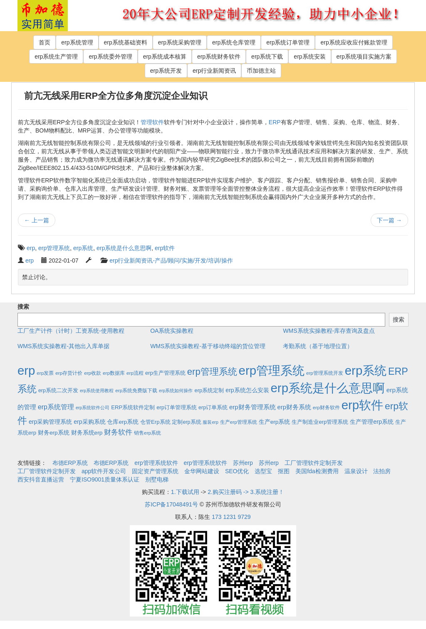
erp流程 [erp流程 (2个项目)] (135, 373)
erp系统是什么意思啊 (124, 248)
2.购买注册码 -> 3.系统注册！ (246, 492)
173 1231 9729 (231, 517)
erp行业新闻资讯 (214, 70)
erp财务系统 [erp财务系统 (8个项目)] (294, 407)
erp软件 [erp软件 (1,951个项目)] (362, 405)
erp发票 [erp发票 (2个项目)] (45, 373)
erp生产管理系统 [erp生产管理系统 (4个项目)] (165, 373)
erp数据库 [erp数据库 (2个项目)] (114, 373)
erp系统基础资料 (125, 42)
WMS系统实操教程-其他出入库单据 (63, 346)
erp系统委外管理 (110, 56)
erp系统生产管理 (56, 56)
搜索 (23, 306)
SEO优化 (237, 471)
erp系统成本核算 (164, 56)
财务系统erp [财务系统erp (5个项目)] (87, 433)
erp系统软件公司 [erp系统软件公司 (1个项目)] (92, 407)
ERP (275, 122)
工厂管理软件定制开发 (314, 462)
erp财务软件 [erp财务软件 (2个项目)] (326, 407)
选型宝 (263, 471)
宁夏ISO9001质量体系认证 (104, 479)
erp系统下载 (267, 56)
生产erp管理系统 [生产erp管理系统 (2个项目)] (238, 422)
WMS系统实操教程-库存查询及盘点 (329, 330)
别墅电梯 (156, 479)
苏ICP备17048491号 (171, 504)
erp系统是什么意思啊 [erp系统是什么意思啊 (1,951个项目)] (328, 388)
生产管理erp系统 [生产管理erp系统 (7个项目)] (372, 421)
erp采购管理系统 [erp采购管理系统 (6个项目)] (50, 421)
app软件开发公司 (104, 471)
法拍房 (382, 471)
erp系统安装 (309, 56)
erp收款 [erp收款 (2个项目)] (92, 373)
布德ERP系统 (70, 462)
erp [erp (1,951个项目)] (26, 370)
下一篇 (389, 220)
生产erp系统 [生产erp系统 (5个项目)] (274, 422)
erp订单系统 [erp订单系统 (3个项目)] (213, 407)
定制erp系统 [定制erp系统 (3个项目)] (186, 422)
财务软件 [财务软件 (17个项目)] (118, 432)
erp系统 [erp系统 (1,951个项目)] (365, 370)
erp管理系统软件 (156, 462)
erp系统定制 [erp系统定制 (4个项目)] (209, 390)
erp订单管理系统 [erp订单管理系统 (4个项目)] (176, 407)
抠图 (284, 471)
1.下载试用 (185, 492)
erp (31, 248)
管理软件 (152, 122)
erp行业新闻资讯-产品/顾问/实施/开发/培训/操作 (171, 260)
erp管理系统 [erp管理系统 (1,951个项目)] (272, 370)
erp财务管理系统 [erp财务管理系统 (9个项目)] (252, 406)
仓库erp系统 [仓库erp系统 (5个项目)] (123, 422)
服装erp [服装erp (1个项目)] (210, 422)
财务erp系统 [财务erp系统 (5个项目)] (53, 433)
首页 (44, 42)
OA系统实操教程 (171, 330)
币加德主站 (261, 70)
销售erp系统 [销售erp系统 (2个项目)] (147, 432)
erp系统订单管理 (288, 42)
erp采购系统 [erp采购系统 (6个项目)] (89, 421)
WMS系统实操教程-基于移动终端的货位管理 (207, 346)
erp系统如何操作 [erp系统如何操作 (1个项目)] (176, 390)
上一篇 (36, 220)
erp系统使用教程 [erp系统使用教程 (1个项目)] (97, 390)
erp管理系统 (54, 248)
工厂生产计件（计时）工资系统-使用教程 (70, 330)
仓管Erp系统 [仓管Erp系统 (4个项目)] (155, 422)
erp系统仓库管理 (233, 42)
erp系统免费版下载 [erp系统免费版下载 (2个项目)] (136, 390)
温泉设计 (356, 471)
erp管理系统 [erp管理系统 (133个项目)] (212, 371)
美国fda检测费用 (316, 471)
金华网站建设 (201, 471)
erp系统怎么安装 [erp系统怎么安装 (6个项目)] (247, 390)
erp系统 (83, 248)
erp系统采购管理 (179, 42)
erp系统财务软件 (218, 56)
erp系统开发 (166, 70)
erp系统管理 (77, 42)
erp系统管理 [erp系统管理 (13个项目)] (56, 406)
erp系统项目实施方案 (364, 56)
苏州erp (243, 462)
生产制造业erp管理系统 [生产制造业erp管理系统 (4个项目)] (320, 422)
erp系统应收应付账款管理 (353, 42)
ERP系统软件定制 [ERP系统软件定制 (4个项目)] (133, 407)
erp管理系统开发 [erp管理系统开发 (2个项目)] (324, 373)
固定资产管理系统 (155, 471)
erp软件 (165, 248)
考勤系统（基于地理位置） (318, 346)
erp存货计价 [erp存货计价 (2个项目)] (68, 373)
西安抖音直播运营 (40, 479)
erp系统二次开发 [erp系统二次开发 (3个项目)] (58, 390)
